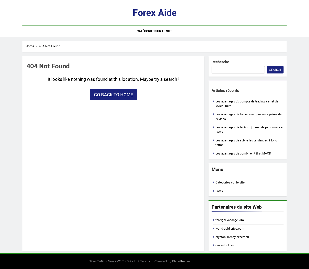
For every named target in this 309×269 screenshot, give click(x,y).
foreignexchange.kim (229, 220)
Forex (219, 191)
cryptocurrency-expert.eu (232, 237)
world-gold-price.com (229, 228)
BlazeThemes (181, 261)
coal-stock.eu (224, 245)
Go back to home (113, 94)
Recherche (220, 62)
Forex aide (155, 12)
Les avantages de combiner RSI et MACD (243, 153)
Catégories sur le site (154, 31)
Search (275, 70)
